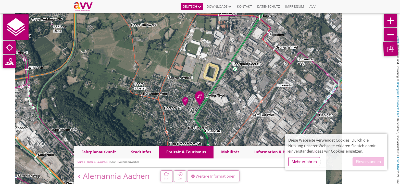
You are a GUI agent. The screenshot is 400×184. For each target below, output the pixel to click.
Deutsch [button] (192, 6)
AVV (312, 6)
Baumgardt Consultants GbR (397, 99)
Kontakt (244, 6)
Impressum (294, 6)
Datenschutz (268, 6)
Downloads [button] (219, 6)
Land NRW (397, 163)
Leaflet (397, 39)
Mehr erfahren (304, 161)
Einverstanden (368, 161)
